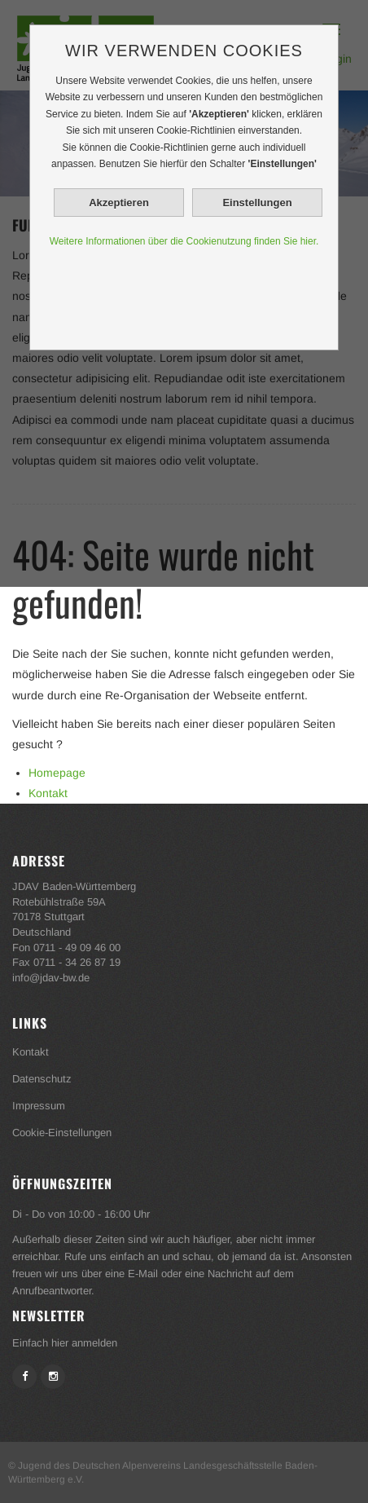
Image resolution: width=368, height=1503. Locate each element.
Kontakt (48, 793)
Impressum (38, 1106)
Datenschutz (42, 1079)
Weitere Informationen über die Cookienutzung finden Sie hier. (184, 241)
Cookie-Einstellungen (62, 1132)
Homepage (56, 772)
